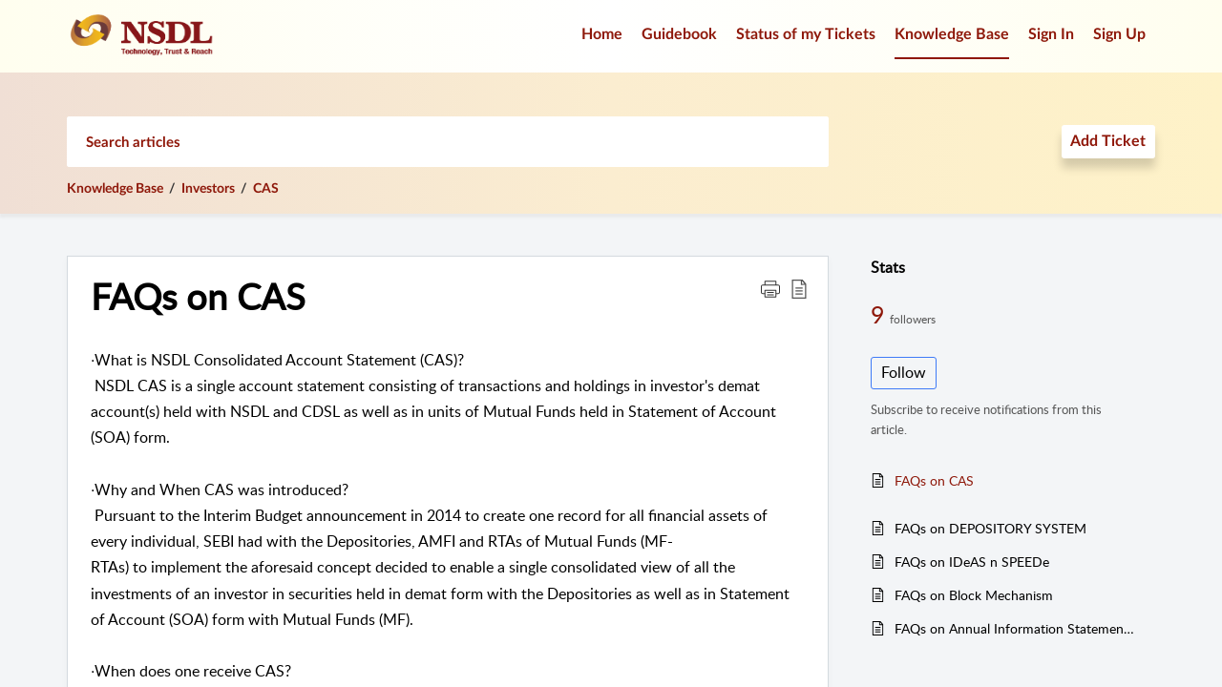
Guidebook (679, 34)
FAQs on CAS (934, 480)
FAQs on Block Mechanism (974, 595)
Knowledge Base (115, 189)
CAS (266, 189)
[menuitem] (1051, 36)
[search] (448, 141)
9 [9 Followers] (880, 314)
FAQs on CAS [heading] (198, 297)
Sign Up (1119, 34)
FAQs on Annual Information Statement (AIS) (1015, 628)
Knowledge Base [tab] (952, 34)
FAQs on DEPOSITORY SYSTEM (990, 528)
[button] (770, 288)
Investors (208, 189)
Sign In (1051, 34)
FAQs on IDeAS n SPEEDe (972, 561)
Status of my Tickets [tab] (805, 34)
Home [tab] (601, 34)
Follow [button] (903, 372)
